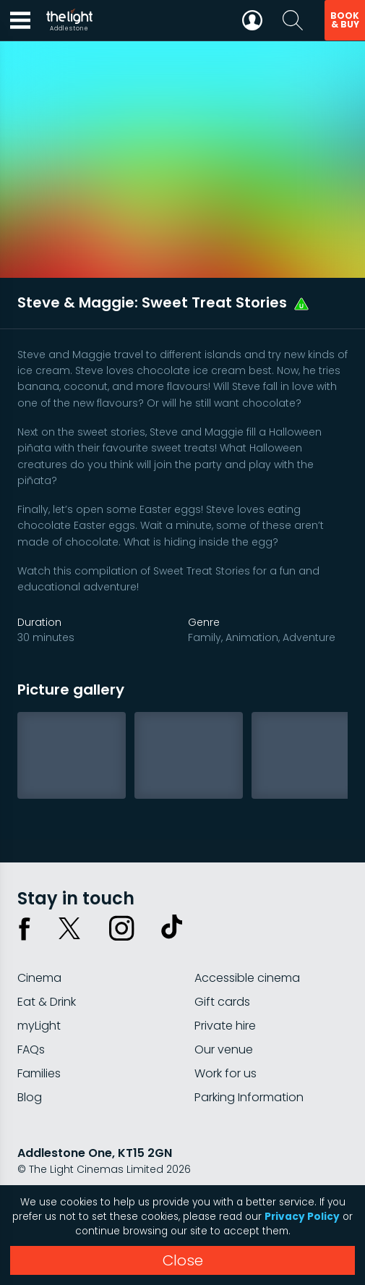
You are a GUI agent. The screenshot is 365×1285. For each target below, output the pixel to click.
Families (39, 1073)
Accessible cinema (247, 978)
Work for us (225, 1073)
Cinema (39, 978)
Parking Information (249, 1097)
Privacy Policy (302, 1216)
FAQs (31, 1049)
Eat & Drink (46, 1001)
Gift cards (222, 1001)
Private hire (225, 1025)
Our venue (223, 1049)
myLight (39, 1025)
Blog (29, 1097)
